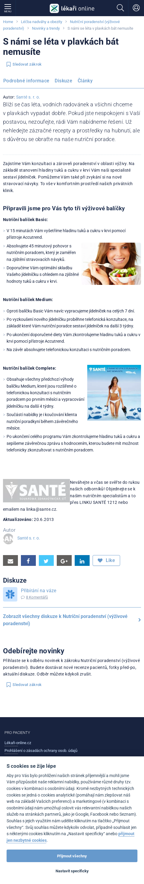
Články (85, 81)
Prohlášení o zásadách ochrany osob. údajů (40, 750)
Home (8, 21)
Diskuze (63, 81)
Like (106, 560)
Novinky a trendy (46, 28)
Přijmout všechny (72, 856)
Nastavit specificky (72, 871)
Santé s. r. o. (28, 97)
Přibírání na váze (38, 590)
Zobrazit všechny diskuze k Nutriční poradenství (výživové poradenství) (72, 619)
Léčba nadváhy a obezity (41, 21)
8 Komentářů (37, 597)
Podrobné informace (26, 81)
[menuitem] (27, 81)
